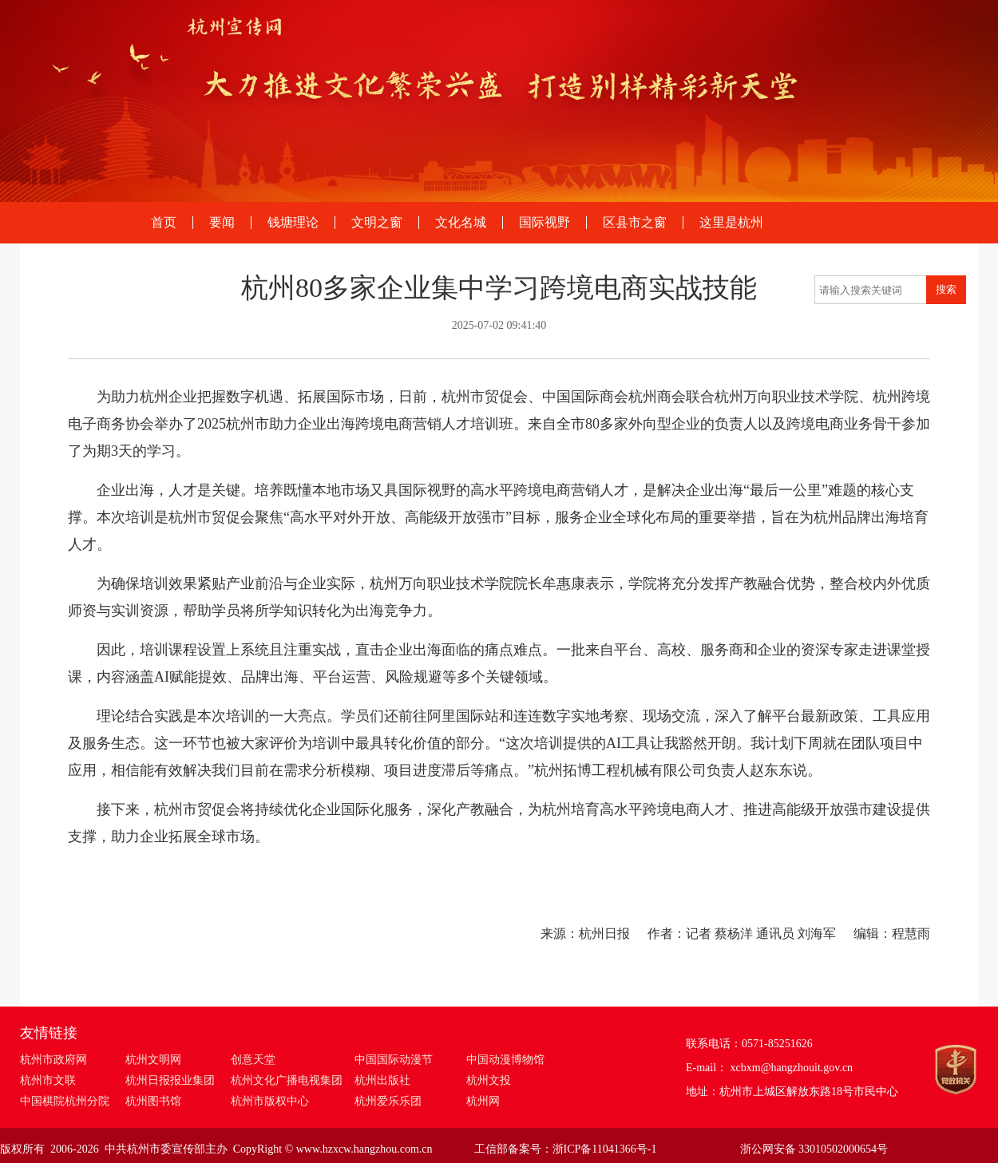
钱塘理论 (293, 222)
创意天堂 (253, 1060)
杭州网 (483, 1101)
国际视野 (544, 222)
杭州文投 (488, 1080)
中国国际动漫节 (393, 1060)
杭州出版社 (382, 1080)
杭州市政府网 (53, 1060)
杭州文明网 (153, 1060)
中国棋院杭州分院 (64, 1101)
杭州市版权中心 (270, 1101)
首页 (163, 222)
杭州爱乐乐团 (388, 1101)
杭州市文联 (48, 1080)
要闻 (222, 222)
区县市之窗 (635, 222)
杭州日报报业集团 (170, 1080)
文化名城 (460, 222)
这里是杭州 (731, 222)
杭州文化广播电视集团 (287, 1080)
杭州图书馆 (153, 1101)
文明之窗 (376, 222)
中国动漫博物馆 (505, 1060)
